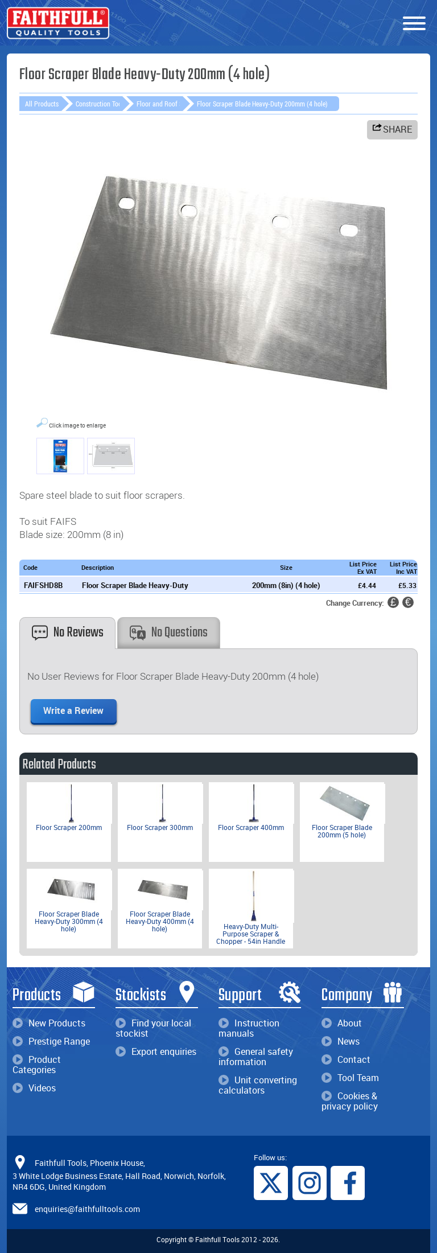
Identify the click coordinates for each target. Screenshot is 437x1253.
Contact (345, 1059)
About (341, 1023)
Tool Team (350, 1077)
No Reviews (68, 632)
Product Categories (37, 1064)
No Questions (169, 632)
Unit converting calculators (257, 1085)
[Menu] (414, 24)
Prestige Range (51, 1041)
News (340, 1041)
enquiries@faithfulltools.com (87, 1208)
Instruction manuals (248, 1028)
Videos (34, 1088)
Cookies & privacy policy (349, 1101)
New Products (49, 1023)
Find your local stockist (153, 1028)
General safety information (255, 1056)
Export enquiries (156, 1051)
